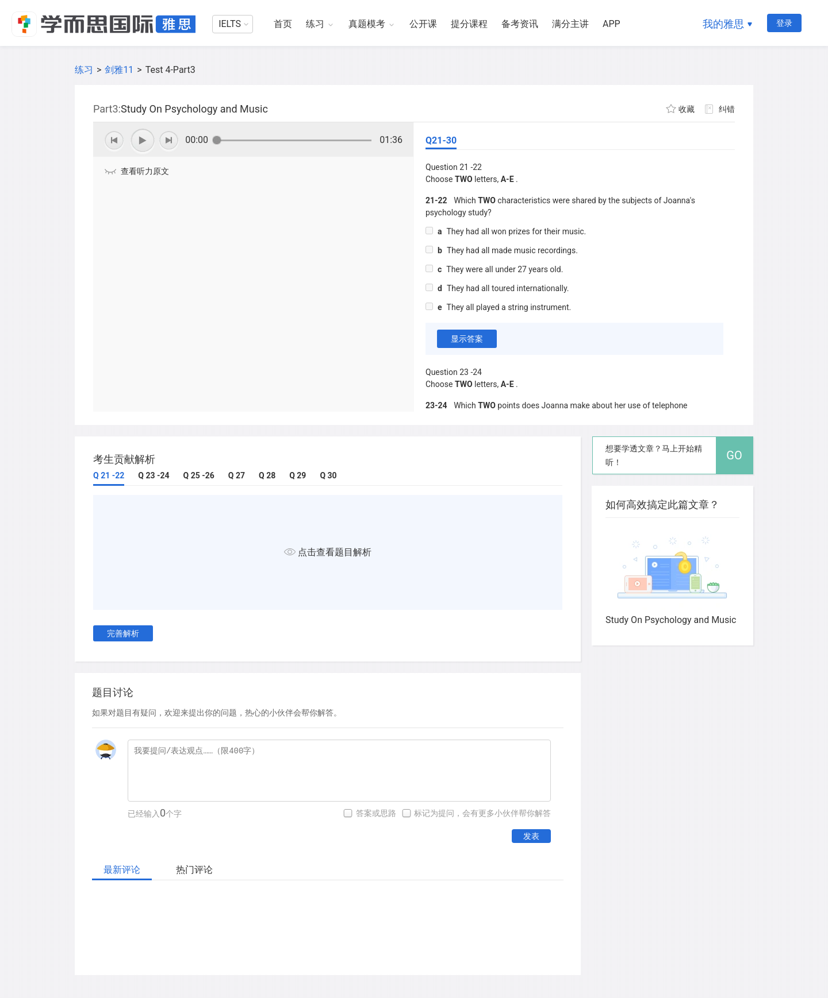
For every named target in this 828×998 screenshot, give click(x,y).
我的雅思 (723, 24)
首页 (283, 23)
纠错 (727, 109)
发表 (531, 836)
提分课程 (469, 23)
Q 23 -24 (153, 475)
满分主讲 (570, 23)
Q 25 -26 (198, 475)
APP (611, 23)
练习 (315, 23)
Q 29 (297, 475)
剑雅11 (119, 69)
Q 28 (267, 475)
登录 (784, 23)
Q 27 (236, 475)
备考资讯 (519, 23)
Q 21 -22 (108, 475)
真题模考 (366, 23)
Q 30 (328, 475)
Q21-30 (441, 140)
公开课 (423, 23)
